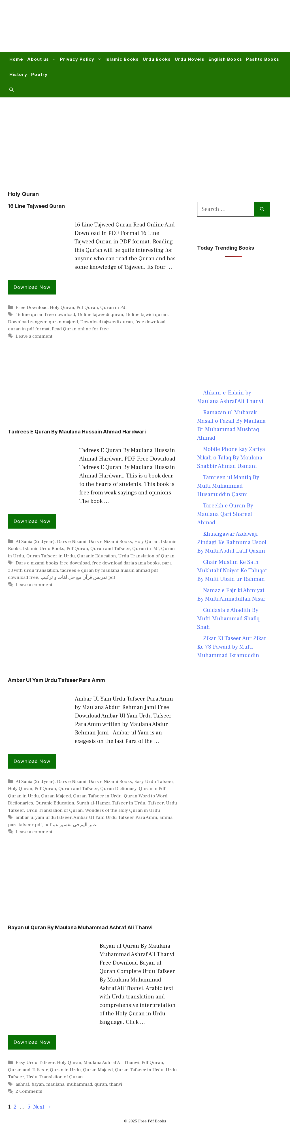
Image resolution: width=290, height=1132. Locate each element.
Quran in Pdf (113, 307)
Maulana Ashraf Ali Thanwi (111, 1062)
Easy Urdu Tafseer (153, 781)
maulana (55, 1084)
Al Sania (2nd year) (35, 541)
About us (42, 59)
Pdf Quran (87, 307)
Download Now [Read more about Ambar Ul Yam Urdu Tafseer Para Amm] (32, 761)
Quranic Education (96, 556)
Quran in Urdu (23, 796)
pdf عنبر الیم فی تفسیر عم (70, 825)
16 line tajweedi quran (100, 314)
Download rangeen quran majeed (43, 322)
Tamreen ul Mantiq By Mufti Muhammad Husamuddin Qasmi (228, 486)
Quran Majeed (56, 796)
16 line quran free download (45, 314)
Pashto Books (262, 59)
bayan (37, 1084)
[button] (11, 89)
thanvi (115, 1084)
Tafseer (156, 803)
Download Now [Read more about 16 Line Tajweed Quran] (32, 287)
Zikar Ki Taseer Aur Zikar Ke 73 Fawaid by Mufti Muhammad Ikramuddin (231, 647)
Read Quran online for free (80, 329)
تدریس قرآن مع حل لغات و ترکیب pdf (77, 577)
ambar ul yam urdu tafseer (44, 817)
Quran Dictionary (118, 789)
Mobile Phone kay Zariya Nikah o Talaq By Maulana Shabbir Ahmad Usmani (231, 458)
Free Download (32, 307)
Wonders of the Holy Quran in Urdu (122, 810)
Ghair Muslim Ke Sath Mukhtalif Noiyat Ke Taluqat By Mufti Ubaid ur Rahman (232, 571)
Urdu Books (157, 59)
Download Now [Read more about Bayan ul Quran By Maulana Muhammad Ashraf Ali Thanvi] (32, 1042)
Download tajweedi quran (106, 322)
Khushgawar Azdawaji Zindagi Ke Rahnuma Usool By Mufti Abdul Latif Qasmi (231, 542)
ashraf (22, 1084)
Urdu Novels (189, 59)
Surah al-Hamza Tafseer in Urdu (110, 803)
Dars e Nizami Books (110, 541)
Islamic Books (122, 59)
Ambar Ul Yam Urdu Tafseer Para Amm (56, 680)
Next (42, 1107)
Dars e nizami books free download (53, 563)
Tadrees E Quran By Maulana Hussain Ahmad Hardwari (77, 432)
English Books (225, 59)
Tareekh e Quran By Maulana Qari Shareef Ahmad (225, 514)
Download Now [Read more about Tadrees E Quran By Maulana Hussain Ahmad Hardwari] (32, 521)
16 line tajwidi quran (146, 314)
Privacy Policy (81, 59)
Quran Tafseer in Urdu (50, 556)
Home (16, 59)
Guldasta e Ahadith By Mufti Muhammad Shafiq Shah (228, 619)
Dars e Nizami (71, 541)
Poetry (39, 74)
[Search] (262, 209)
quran (100, 1084)
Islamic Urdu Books (43, 549)
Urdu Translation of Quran (146, 556)
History (18, 74)
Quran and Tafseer (110, 549)
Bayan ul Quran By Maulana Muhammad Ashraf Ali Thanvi (80, 927)
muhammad (79, 1084)
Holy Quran (62, 307)
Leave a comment (34, 336)
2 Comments (29, 1091)
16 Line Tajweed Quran (36, 206)
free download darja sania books (126, 563)
